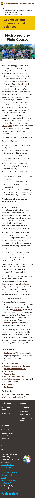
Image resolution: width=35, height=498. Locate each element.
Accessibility (5, 430)
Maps (3, 445)
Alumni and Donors (5, 408)
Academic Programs (12, 12)
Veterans (4, 417)
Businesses (5, 413)
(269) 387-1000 (7, 465)
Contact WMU (7, 467)
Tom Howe (22, 84)
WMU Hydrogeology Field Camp (15, 397)
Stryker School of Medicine (25, 420)
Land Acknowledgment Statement (9, 480)
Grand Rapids (24, 407)
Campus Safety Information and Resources (7, 436)
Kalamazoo (23, 411)
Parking (4, 449)
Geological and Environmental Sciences (18, 10)
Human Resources (8, 442)
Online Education (25, 415)
